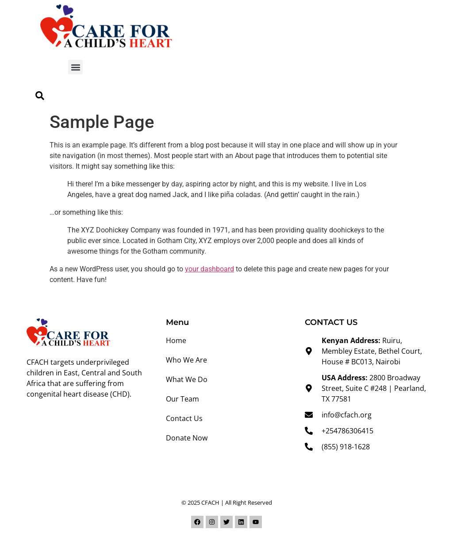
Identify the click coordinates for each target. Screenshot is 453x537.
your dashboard (209, 269)
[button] (75, 67)
